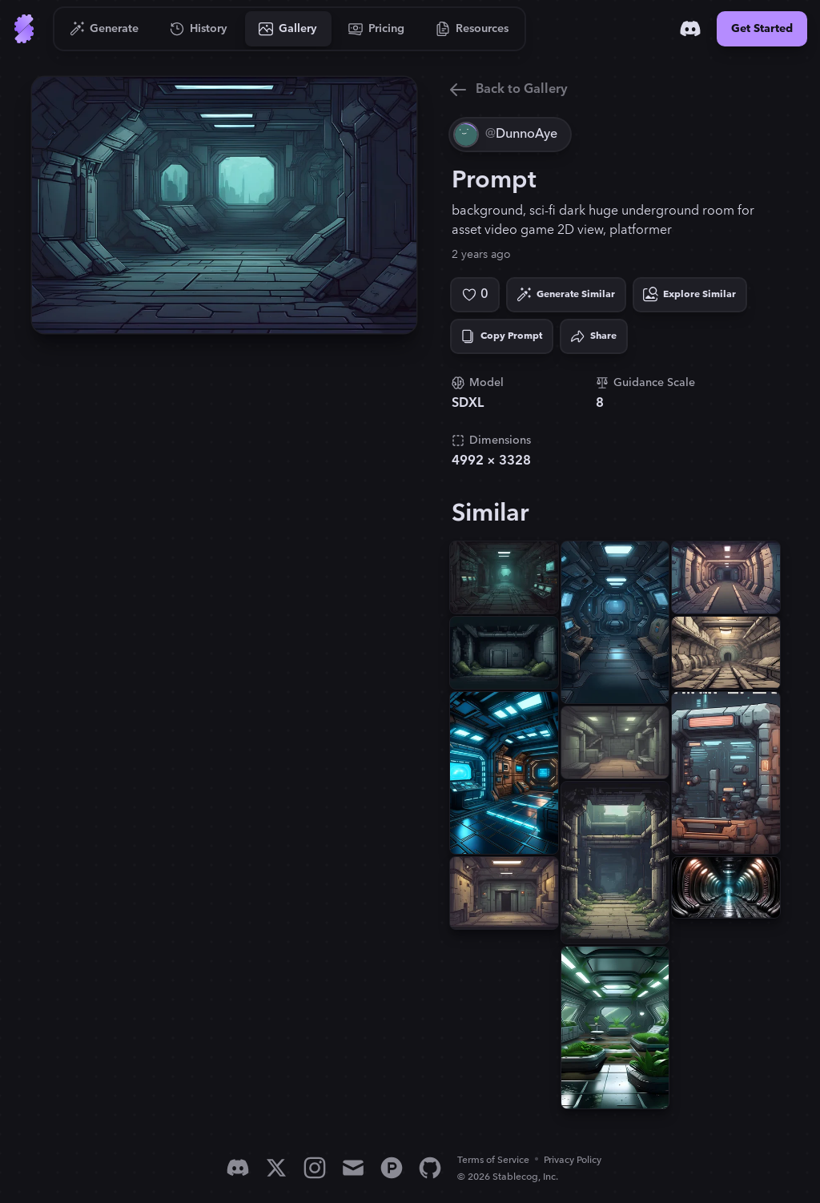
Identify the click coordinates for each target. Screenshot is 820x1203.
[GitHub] (430, 1168)
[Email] (353, 1168)
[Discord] (690, 29)
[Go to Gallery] (288, 29)
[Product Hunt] (391, 1168)
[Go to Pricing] (376, 29)
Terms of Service (493, 1160)
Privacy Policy (572, 1160)
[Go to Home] (24, 29)
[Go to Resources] (472, 29)
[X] (276, 1168)
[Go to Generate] (104, 29)
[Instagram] (314, 1168)
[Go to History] (199, 29)
